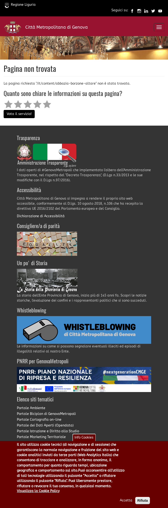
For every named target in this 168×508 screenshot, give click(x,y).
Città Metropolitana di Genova (56, 27)
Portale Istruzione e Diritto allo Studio (48, 431)
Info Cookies (84, 441)
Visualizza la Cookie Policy (38, 495)
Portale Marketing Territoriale (41, 437)
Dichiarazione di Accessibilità (41, 216)
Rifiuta (142, 504)
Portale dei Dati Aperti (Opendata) (45, 425)
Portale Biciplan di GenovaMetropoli (46, 414)
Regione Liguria (20, 5)
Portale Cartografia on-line (39, 420)
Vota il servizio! (19, 114)
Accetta (126, 504)
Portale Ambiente (31, 408)
